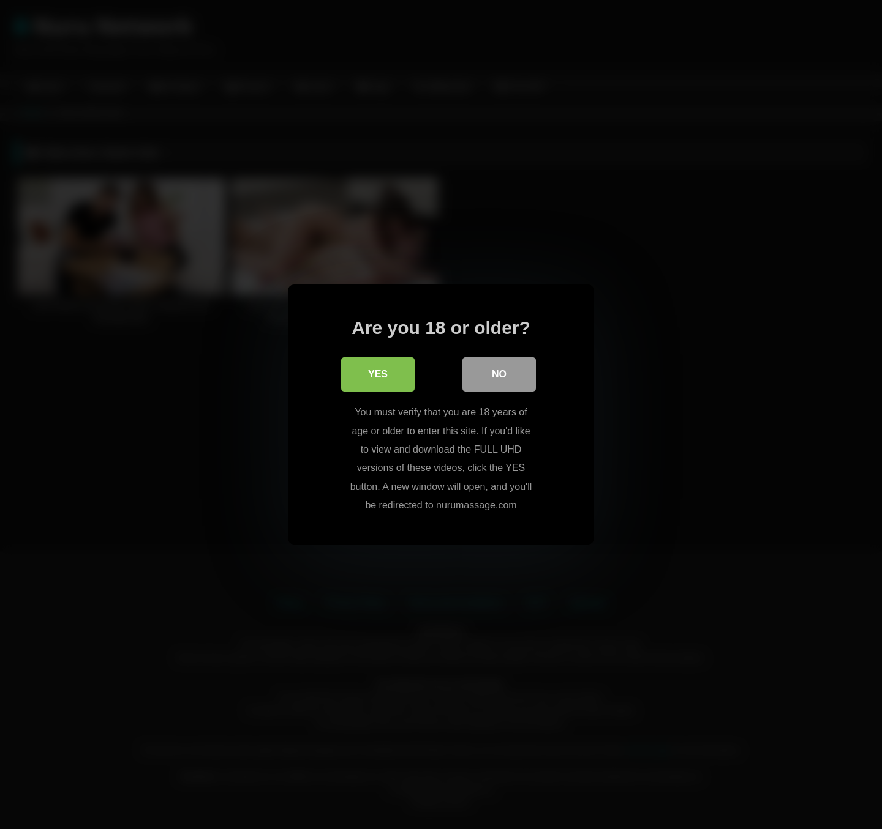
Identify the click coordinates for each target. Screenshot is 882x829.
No (499, 374)
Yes (378, 374)
